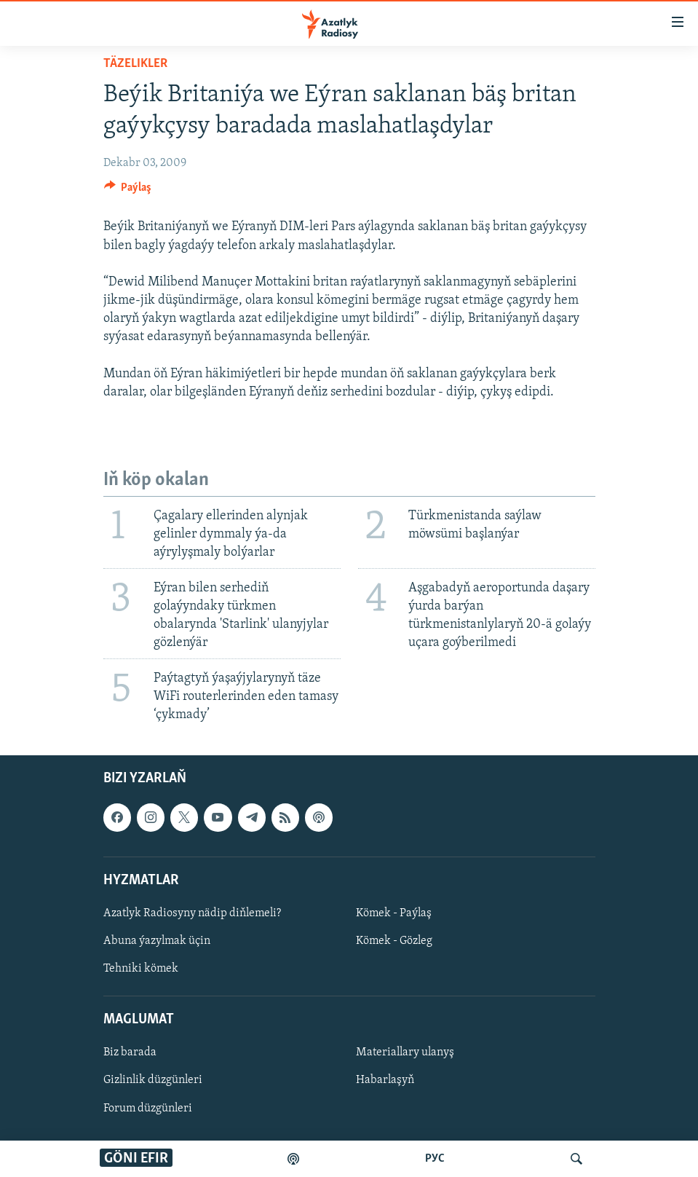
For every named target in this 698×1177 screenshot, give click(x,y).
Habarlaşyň (385, 1081)
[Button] (128, 191)
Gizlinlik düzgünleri (152, 1081)
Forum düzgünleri (147, 1108)
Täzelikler (135, 64)
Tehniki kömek (140, 969)
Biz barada (129, 1053)
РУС (435, 1159)
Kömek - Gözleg (394, 941)
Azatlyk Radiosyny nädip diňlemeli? (192, 913)
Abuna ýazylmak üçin (156, 941)
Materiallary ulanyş (405, 1053)
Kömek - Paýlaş (394, 913)
